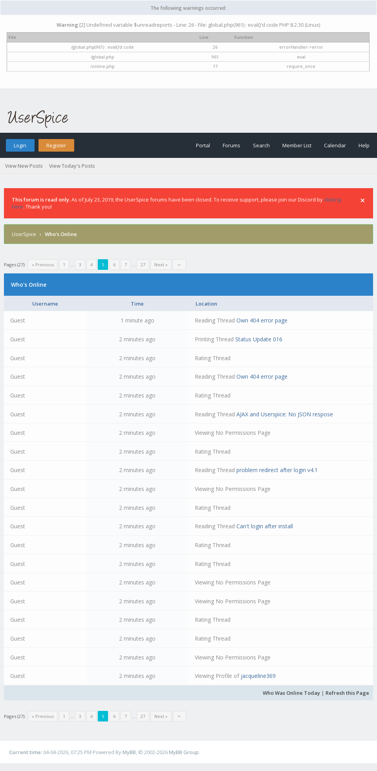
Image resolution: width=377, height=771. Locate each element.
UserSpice (24, 234)
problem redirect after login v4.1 (277, 470)
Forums (231, 145)
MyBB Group (184, 752)
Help (364, 145)
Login (20, 145)
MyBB (129, 752)
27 (143, 264)
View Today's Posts (72, 165)
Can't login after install (264, 526)
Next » (161, 264)
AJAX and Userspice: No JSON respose (284, 414)
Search (261, 145)
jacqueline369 (258, 675)
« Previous (43, 264)
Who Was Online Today (291, 692)
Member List (296, 145)
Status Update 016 (258, 339)
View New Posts (24, 165)
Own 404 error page (261, 320)
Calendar (335, 145)
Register (56, 145)
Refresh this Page (347, 692)
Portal (203, 145)
